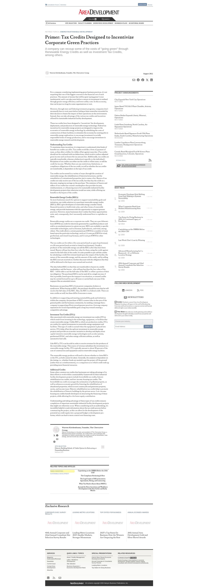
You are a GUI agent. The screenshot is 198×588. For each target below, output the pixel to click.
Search (106, 19)
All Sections (52, 23)
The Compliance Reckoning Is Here (93, 476)
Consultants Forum (53, 4)
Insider (133, 305)
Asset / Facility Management (76, 557)
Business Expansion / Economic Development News (76, 566)
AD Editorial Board (136, 23)
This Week (133, 314)
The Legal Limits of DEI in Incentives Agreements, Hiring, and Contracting (92, 480)
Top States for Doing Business (101, 567)
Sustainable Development (59, 473)
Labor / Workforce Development (72, 560)
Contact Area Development (51, 566)
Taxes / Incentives (56, 471)
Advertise (63, 4)
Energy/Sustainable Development (76, 32)
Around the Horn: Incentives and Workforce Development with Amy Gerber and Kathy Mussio (93, 489)
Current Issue (51, 563)
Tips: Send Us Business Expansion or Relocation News (133, 165)
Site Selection (60, 446)
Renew (150, 4)
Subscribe (142, 4)
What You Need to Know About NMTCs (92, 484)
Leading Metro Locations (99, 565)
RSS (140, 290)
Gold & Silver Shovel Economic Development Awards (101, 558)
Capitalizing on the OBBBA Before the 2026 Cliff (93, 472)
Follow (93, 19)
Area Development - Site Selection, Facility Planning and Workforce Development (99, 11)
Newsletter (50, 561)
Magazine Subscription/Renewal (54, 558)
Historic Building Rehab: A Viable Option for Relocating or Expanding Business (76, 449)
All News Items (120, 160)
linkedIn (127, 290)
